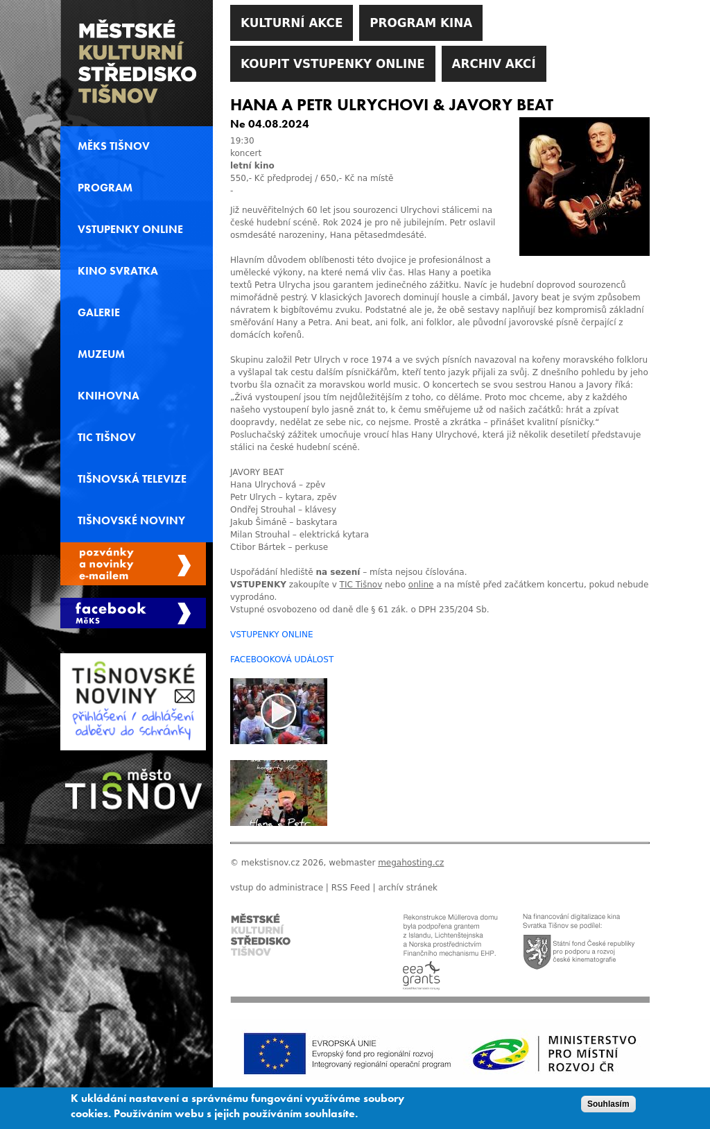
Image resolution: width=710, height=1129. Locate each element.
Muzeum (101, 354)
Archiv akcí (494, 64)
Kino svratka (118, 271)
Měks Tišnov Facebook (133, 613)
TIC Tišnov (107, 438)
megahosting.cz (411, 863)
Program (105, 188)
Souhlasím (608, 1109)
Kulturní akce (292, 23)
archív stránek (408, 888)
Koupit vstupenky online (333, 64)
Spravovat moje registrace (133, 563)
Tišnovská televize (132, 479)
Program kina (421, 23)
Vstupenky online (130, 229)
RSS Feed (350, 888)
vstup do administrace (276, 888)
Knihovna (108, 396)
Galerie (99, 313)
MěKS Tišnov (114, 146)
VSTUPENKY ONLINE (271, 634)
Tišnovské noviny (131, 521)
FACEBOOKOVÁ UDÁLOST (282, 659)
